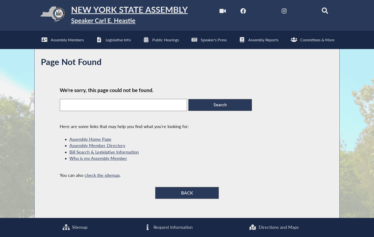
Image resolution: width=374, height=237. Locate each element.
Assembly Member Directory (97, 145)
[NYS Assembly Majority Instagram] (284, 11)
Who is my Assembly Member (98, 158)
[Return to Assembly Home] (111, 15)
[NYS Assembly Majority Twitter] (263, 11)
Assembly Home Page (90, 139)
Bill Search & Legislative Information (104, 152)
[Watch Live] (222, 11)
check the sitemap (102, 175)
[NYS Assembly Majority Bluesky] (304, 11)
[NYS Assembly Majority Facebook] (243, 11)
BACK (187, 192)
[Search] (324, 11)
